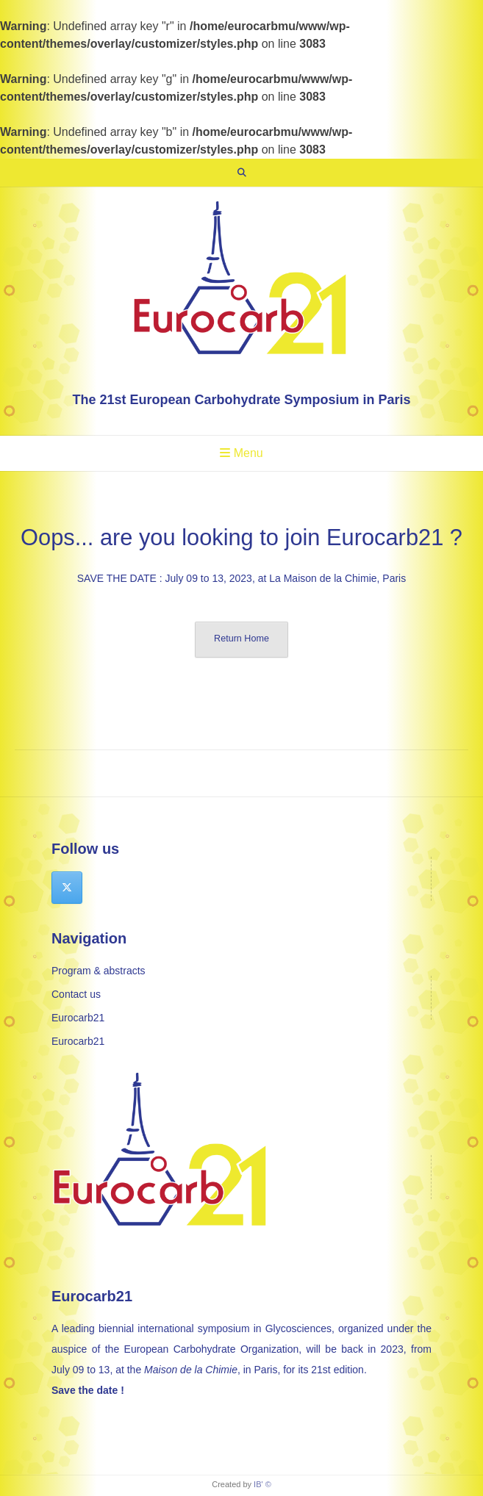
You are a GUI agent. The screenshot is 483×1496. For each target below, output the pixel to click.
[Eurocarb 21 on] (101, 887)
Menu (241, 453)
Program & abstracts (98, 971)
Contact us (76, 994)
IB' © (262, 1484)
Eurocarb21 (77, 1018)
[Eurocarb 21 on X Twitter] (66, 887)
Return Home (241, 638)
